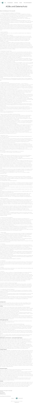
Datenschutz (4, 396)
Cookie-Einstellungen (8, 396)
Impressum (1, 396)
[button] (10, 2)
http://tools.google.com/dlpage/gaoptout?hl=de (6, 366)
